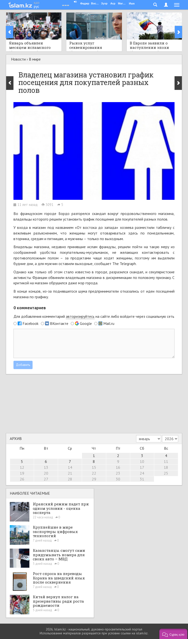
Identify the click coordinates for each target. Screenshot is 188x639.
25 (166, 473)
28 (70, 479)
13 (46, 467)
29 (94, 479)
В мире (35, 59)
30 (118, 479)
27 (46, 479)
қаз (36, 2)
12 (22, 467)
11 (166, 461)
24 (142, 473)
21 (70, 473)
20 (46, 473)
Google (86, 323)
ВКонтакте (59, 323)
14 (70, 467)
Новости (18, 59)
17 (142, 467)
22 (94, 473)
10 (142, 461)
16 (118, 467)
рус (36, 6)
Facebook (30, 323)
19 (22, 473)
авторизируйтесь (80, 316)
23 (118, 473)
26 (22, 479)
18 (166, 467)
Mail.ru (108, 323)
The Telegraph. (124, 263)
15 (94, 467)
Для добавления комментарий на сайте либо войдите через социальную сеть (93, 316)
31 (142, 479)
